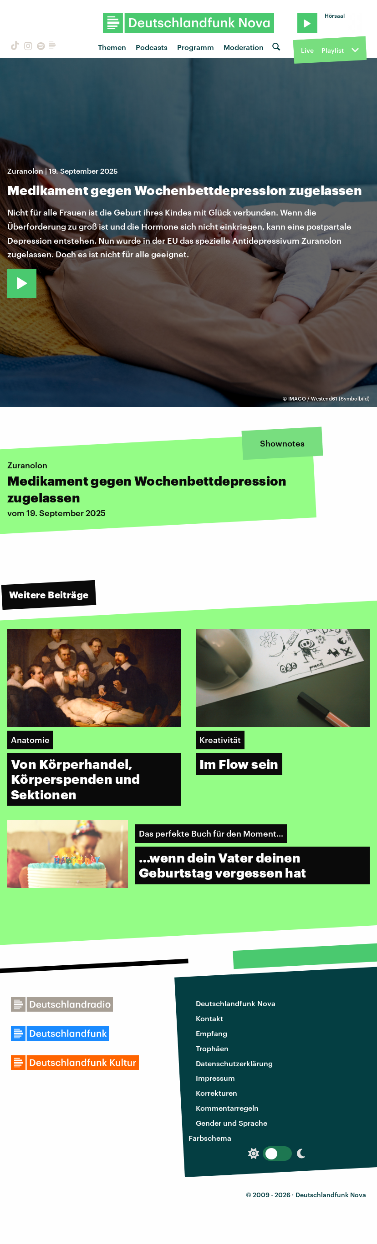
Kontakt (209, 1018)
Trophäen (212, 1048)
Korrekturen (216, 1092)
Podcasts (152, 47)
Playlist (332, 50)
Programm (195, 47)
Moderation (244, 47)
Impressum (215, 1077)
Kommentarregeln (227, 1108)
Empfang (211, 1033)
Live (307, 50)
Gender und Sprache (231, 1123)
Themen (112, 47)
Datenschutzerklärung (234, 1063)
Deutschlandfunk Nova (235, 1003)
